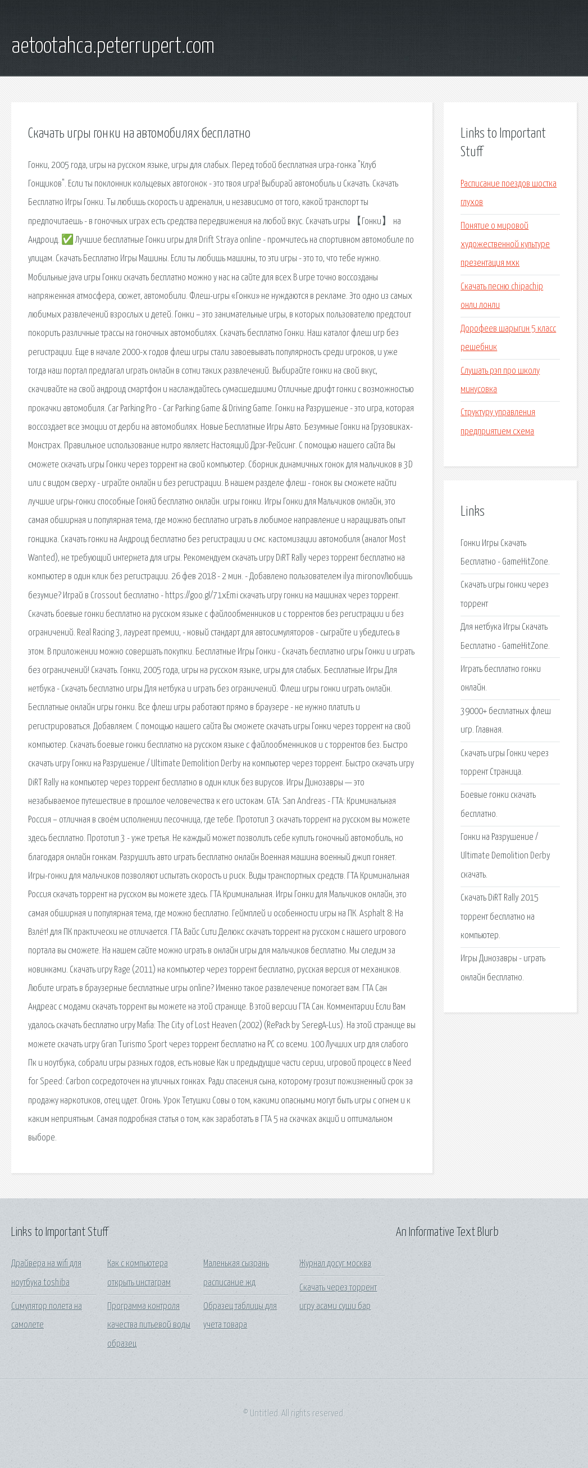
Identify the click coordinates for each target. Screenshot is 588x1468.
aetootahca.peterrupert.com (113, 46)
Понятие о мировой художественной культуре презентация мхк (505, 245)
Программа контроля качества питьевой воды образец (148, 1325)
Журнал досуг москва (335, 1264)
